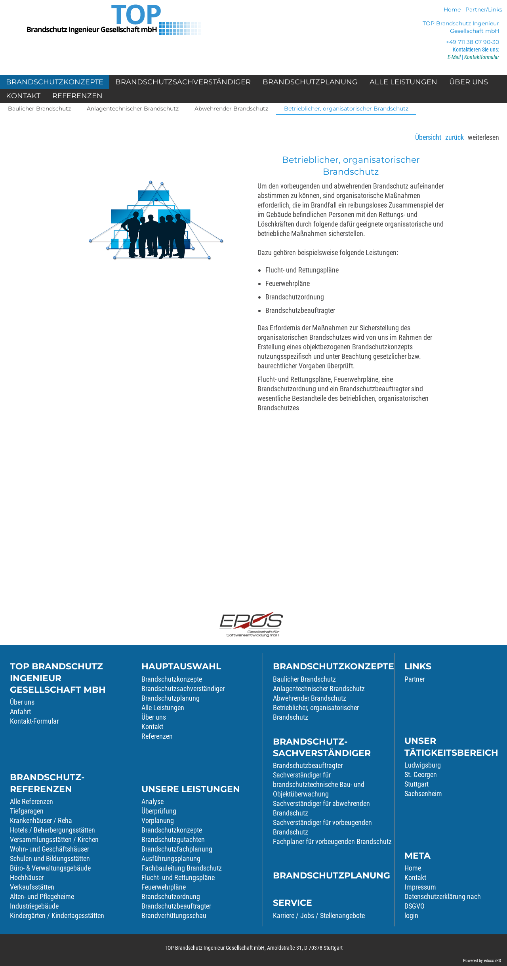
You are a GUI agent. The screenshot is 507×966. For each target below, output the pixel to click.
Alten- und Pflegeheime (42, 896)
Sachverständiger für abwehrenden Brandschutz (321, 808)
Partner (414, 679)
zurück (454, 137)
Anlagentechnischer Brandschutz (319, 688)
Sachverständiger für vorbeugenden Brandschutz (322, 827)
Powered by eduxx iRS (482, 960)
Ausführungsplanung (170, 858)
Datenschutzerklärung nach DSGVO (442, 901)
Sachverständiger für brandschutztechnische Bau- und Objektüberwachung (318, 784)
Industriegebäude (34, 906)
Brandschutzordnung (170, 896)
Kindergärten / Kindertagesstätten (57, 915)
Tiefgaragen (27, 811)
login (411, 915)
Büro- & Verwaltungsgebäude (50, 868)
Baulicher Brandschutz (304, 679)
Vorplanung (157, 820)
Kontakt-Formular (34, 721)
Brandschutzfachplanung (176, 849)
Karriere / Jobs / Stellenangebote (319, 915)
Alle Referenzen (31, 801)
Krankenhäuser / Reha (41, 820)
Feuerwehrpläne (163, 887)
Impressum (420, 887)
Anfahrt (20, 711)
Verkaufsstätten (32, 887)
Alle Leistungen (162, 707)
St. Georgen (420, 774)
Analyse (152, 801)
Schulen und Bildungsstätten (50, 858)
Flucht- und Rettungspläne (178, 877)
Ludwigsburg (422, 765)
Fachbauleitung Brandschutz (181, 868)
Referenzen (157, 736)
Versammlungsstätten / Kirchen (54, 839)
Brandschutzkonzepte (171, 679)
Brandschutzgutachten (173, 839)
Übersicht (428, 137)
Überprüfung (158, 811)
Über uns (22, 702)
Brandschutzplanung (170, 698)
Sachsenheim (423, 793)
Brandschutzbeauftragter (176, 906)
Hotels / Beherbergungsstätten (52, 830)
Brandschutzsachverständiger (183, 688)
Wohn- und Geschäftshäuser (49, 849)
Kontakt (152, 726)
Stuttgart (416, 784)
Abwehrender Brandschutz (309, 698)
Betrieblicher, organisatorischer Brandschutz (316, 712)
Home (412, 868)
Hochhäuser (27, 877)
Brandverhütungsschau (173, 915)
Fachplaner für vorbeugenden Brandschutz (332, 841)
